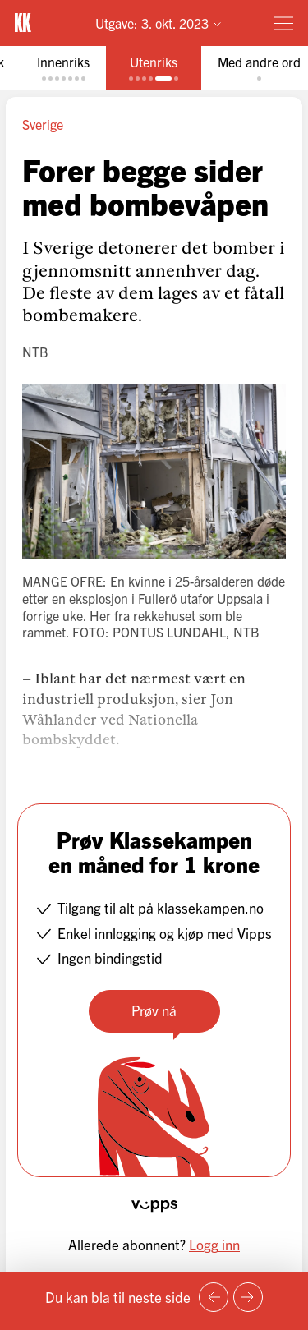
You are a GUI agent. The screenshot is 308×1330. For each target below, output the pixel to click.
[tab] (63, 68)
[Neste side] (248, 1297)
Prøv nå (154, 1010)
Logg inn (214, 1244)
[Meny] (283, 23)
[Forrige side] (213, 1297)
